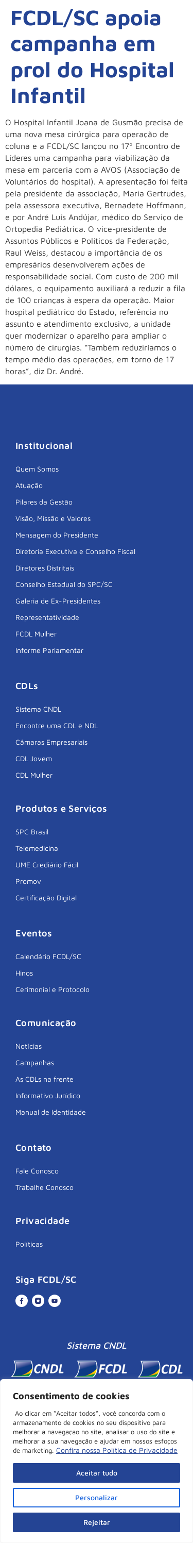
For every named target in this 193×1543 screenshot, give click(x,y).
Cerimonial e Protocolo (52, 989)
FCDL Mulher (36, 633)
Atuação (29, 485)
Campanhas (34, 1062)
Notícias (28, 1046)
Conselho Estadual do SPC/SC (64, 584)
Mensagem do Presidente (56, 534)
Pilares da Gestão (44, 501)
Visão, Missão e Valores (53, 518)
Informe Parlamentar (49, 650)
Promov (28, 881)
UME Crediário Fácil (46, 864)
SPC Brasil (31, 831)
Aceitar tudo (96, 1472)
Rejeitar (96, 1522)
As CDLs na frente (44, 1079)
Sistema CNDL (38, 709)
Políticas (29, 1243)
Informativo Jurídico (47, 1095)
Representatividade (47, 617)
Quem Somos (37, 468)
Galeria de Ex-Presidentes (57, 600)
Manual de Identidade (50, 1112)
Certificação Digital (46, 897)
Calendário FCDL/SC (48, 956)
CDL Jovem (33, 758)
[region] (96, 1461)
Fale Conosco (37, 1170)
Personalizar (96, 1497)
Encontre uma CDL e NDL (56, 725)
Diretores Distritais (44, 567)
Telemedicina (36, 848)
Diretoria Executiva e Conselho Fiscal (75, 551)
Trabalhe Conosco (44, 1187)
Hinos (24, 972)
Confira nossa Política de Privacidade (117, 1450)
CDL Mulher (33, 774)
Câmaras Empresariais (51, 741)
